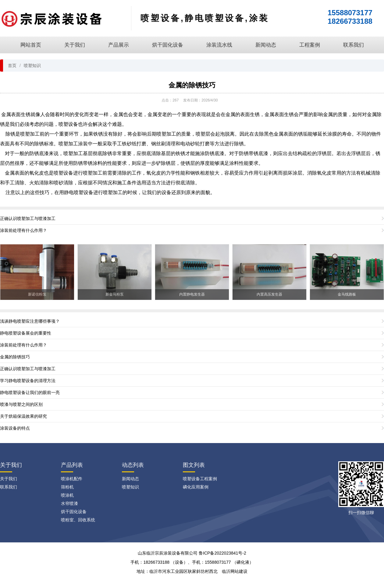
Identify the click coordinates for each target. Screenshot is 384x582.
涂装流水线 (219, 45)
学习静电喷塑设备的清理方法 (27, 380)
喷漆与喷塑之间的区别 (21, 404)
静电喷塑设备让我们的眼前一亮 (30, 392)
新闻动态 (265, 45)
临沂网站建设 (234, 571)
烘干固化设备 (167, 45)
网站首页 (30, 45)
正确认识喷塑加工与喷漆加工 (27, 218)
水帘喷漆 (69, 503)
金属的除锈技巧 (192, 85)
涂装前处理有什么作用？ (23, 230)
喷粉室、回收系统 (78, 519)
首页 (12, 65)
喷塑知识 (32, 65)
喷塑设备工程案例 (200, 478)
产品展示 (118, 45)
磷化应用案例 (195, 486)
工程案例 (309, 45)
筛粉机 (67, 486)
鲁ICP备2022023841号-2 (222, 553)
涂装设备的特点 (15, 428)
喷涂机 (67, 495)
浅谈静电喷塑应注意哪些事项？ (30, 321)
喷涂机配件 (71, 478)
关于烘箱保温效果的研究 (23, 416)
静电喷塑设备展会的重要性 (25, 333)
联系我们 (353, 45)
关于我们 (74, 45)
